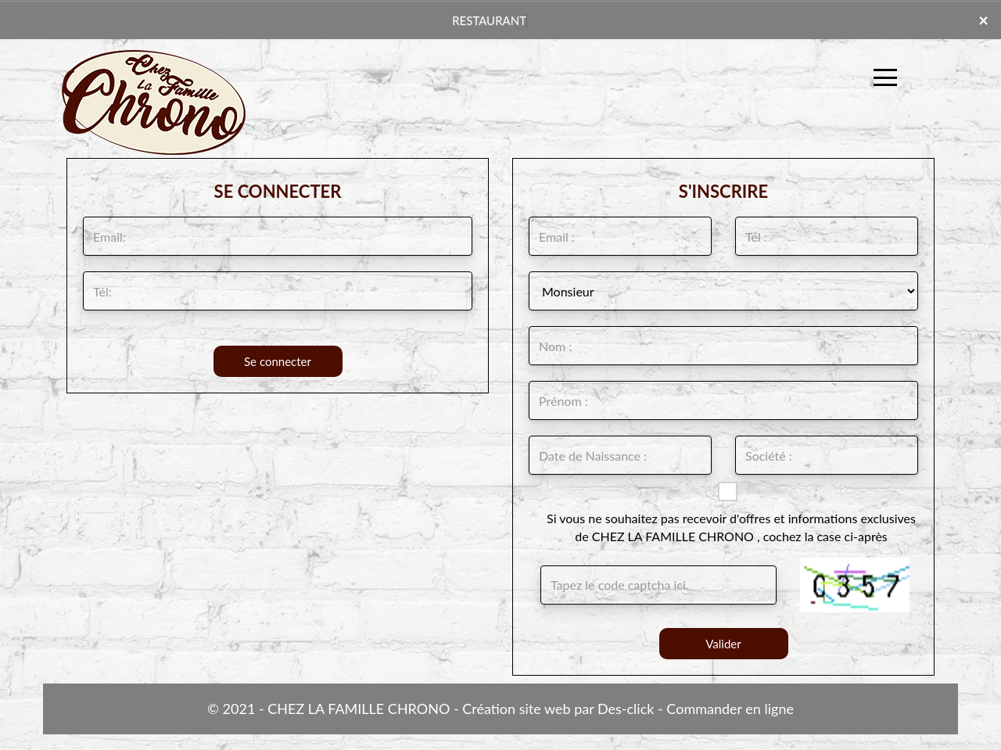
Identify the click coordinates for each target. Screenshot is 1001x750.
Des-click (625, 708)
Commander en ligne (730, 708)
